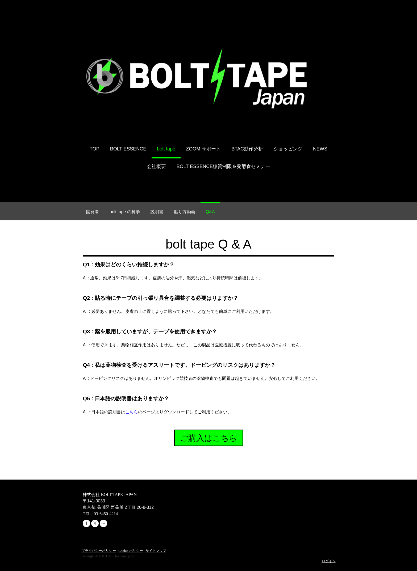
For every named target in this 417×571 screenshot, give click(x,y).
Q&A (210, 212)
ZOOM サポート (203, 149)
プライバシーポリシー (98, 551)
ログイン (329, 561)
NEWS (320, 149)
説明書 (157, 212)
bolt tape (166, 149)
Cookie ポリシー (130, 551)
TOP (94, 149)
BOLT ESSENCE (128, 149)
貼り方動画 (184, 212)
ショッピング (288, 149)
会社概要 (156, 167)
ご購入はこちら (208, 438)
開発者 (92, 212)
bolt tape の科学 (125, 212)
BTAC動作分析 (247, 149)
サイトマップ (155, 551)
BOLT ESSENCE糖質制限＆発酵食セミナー (223, 167)
